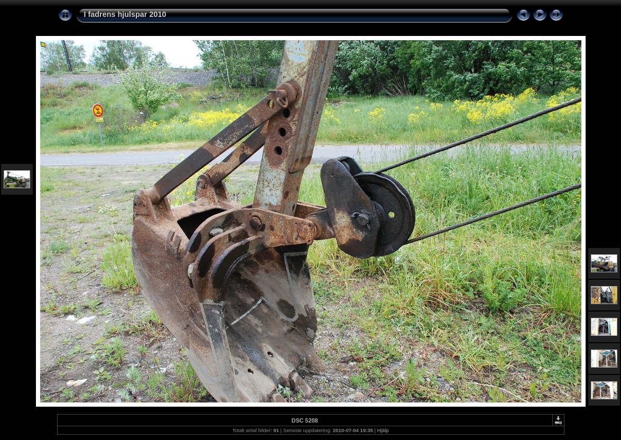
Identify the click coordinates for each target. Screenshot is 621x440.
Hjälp (383, 430)
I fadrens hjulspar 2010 (125, 14)
